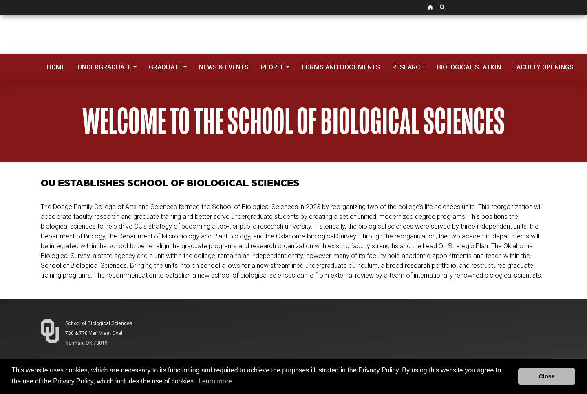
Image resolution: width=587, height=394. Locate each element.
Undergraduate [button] (104, 67)
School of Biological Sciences (98, 323)
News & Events (224, 67)
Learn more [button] (215, 381)
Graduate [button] (165, 67)
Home (56, 67)
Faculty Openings (543, 67)
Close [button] (547, 376)
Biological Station (469, 67)
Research (408, 67)
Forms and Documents (341, 67)
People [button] (273, 67)
